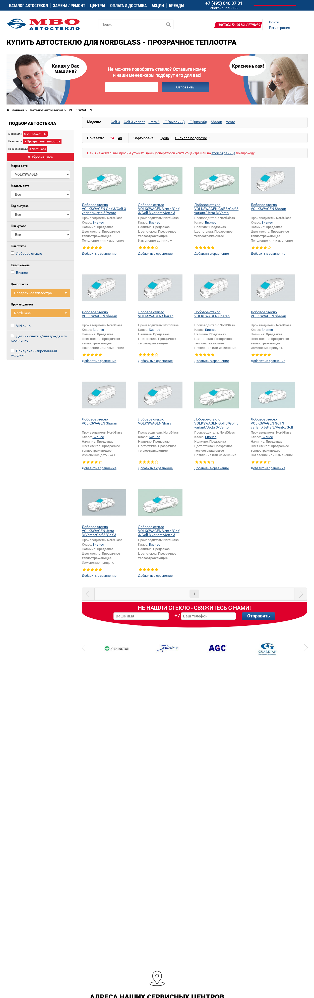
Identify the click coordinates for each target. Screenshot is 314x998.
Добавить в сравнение (99, 253)
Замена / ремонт (69, 5)
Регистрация (279, 28)
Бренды (176, 5)
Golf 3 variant (134, 122)
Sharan (216, 122)
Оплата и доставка (128, 5)
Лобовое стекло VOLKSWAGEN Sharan (268, 207)
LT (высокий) (174, 122)
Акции (158, 5)
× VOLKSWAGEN (35, 134)
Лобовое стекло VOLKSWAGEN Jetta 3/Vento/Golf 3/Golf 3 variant (99, 533)
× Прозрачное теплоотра (42, 141)
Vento (230, 122)
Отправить (185, 87)
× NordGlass (37, 149)
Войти (274, 22)
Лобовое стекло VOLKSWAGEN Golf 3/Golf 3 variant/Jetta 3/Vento (104, 209)
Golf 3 (115, 122)
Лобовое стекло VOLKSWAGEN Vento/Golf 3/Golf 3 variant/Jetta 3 (158, 209)
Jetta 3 (154, 122)
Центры (97, 5)
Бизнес (22, 273)
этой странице (223, 153)
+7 (177, 616)
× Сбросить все (40, 157)
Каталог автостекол (28, 5)
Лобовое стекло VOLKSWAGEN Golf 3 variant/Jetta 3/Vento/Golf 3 (272, 425)
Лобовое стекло (29, 253)
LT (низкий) (198, 122)
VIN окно (23, 326)
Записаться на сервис (238, 25)
